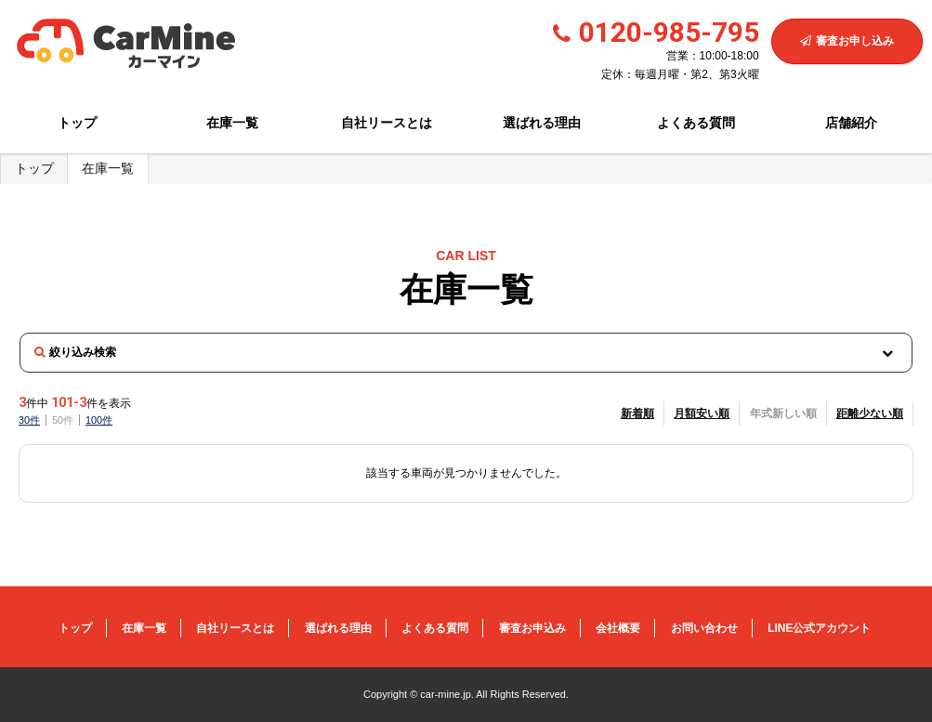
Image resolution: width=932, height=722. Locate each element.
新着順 (637, 413)
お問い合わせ (704, 628)
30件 (29, 420)
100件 (98, 420)
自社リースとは (386, 122)
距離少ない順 (869, 413)
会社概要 (618, 628)
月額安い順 (701, 413)
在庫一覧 (232, 122)
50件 (62, 420)
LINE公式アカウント (819, 628)
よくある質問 (696, 122)
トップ (77, 122)
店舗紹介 (851, 122)
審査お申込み (532, 628)
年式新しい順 (783, 413)
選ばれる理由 (542, 122)
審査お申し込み (847, 40)
